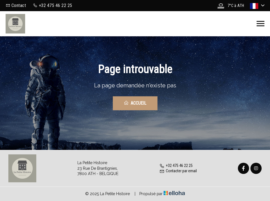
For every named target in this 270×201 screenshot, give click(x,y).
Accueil (135, 103)
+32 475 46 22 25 (176, 165)
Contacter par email (178, 171)
